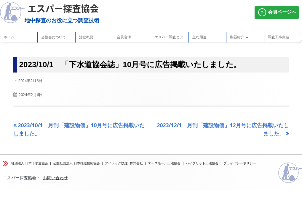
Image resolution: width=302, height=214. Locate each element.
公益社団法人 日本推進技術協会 (77, 163)
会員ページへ (276, 12)
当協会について (53, 37)
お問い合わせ (55, 177)
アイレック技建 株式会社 (124, 163)
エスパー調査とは (169, 37)
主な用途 (199, 37)
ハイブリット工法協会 (203, 163)
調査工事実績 (278, 37)
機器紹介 (237, 37)
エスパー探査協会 (63, 8)
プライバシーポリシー (239, 163)
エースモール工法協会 (165, 163)
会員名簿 (124, 37)
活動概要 (86, 37)
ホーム (9, 37)
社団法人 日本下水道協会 (30, 163)
